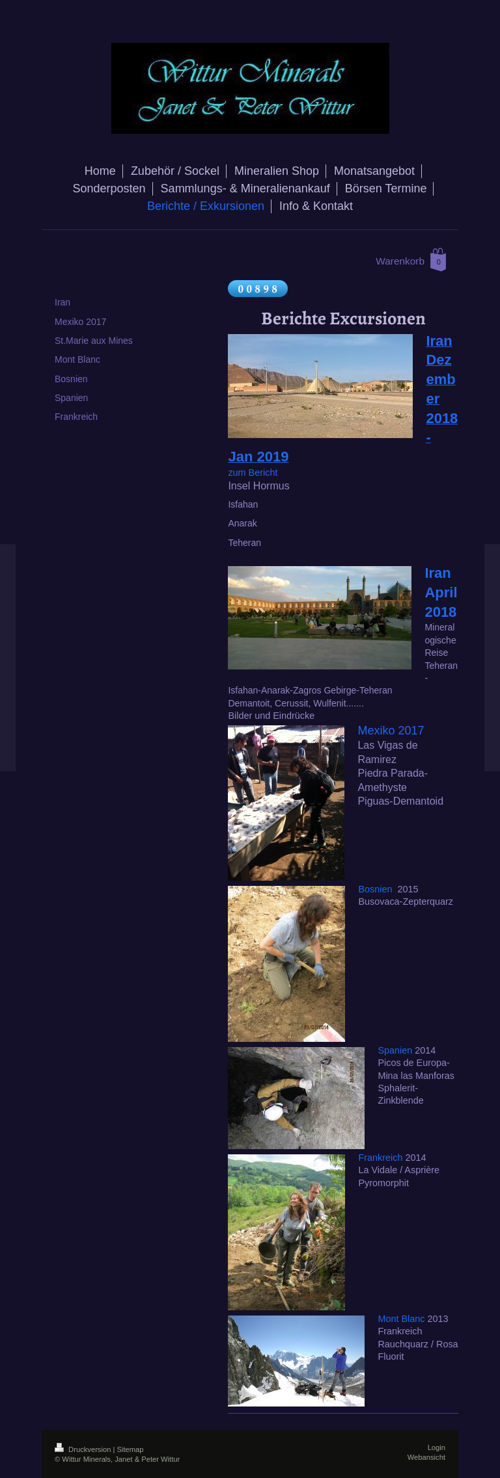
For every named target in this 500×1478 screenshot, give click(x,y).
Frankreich (380, 1157)
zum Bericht (252, 472)
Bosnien (375, 889)
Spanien (395, 1050)
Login (436, 1447)
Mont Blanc (401, 1319)
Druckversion (84, 1449)
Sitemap (130, 1449)
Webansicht (426, 1457)
